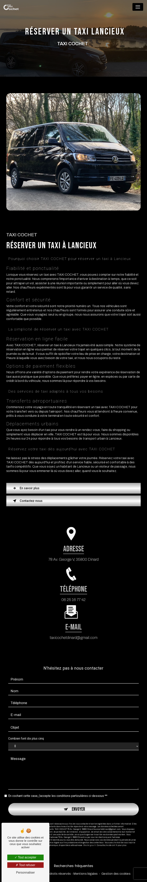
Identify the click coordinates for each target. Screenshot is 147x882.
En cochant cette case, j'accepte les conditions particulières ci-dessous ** (57, 789)
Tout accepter (25, 857)
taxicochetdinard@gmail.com (73, 631)
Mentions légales (85, 873)
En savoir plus (25, 488)
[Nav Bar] (137, 7)
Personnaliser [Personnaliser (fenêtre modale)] (25, 872)
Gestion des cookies (116, 873)
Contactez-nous (26, 501)
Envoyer (78, 803)
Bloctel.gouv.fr (89, 839)
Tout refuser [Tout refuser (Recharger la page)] (25, 865)
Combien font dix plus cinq (26, 732)
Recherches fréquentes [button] (73, 866)
